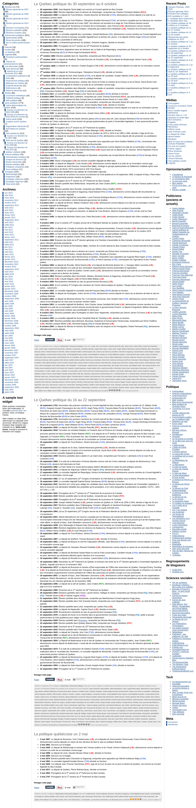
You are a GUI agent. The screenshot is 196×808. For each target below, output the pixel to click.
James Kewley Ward (104, 365)
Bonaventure (156, 349)
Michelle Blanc (178, 703)
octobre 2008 (10, 326)
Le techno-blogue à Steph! (181, 689)
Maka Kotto (177, 316)
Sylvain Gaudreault (180, 372)
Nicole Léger (177, 344)
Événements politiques (14, 35)
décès (81, 357)
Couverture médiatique (15, 95)
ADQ (97, 346)
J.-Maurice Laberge (92, 705)
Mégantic (152, 371)
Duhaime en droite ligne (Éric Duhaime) (178, 118)
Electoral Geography (181, 613)
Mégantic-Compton (40, 374)
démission (61, 697)
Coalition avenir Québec (16, 121)
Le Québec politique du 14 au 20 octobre (179, 33)
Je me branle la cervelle (182, 439)
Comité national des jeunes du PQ (181, 414)
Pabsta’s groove (179, 531)
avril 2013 (9, 210)
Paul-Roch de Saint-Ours (48, 716)
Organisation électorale (16, 126)
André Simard (178, 217)
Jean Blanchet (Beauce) (113, 705)
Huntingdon (72, 365)
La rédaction (10, 52)
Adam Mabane (104, 688)
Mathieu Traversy (179, 333)
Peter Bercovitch (133, 376)
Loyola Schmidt (138, 710)
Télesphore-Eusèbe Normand (71, 387)
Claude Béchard (139, 352)
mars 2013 (9, 212)
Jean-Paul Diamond (180, 296)
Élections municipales (15, 28)
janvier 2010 (10, 289)
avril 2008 (9, 340)
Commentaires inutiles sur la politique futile (182, 418)
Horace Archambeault (70, 705)
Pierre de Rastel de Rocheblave (148, 376)
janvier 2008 (10, 348)
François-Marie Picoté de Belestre (121, 699)
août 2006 (9, 389)
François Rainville (105, 699)
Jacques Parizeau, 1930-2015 (179, 8)
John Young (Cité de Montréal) (92, 708)
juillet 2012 (9, 225)
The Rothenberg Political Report (179, 668)
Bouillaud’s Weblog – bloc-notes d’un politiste (182, 586)
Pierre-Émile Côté (63, 379)
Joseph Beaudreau (80, 368)
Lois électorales (11, 66)
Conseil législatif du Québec (116, 354)
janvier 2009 (10, 318)
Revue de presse (13, 40)
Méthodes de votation (15, 83)
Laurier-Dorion (97, 710)
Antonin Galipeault (101, 794)
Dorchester (126, 357)
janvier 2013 (10, 217)
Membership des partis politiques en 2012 (178, 38)
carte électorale (12, 69)
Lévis (104, 710)
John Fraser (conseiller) (64, 708)
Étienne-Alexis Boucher (182, 266)
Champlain (98, 691)
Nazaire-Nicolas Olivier (136, 796)
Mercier (49, 374)
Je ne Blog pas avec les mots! (182, 442)
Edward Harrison (120, 697)
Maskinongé (128, 371)
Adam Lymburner (94, 688)
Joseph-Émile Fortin (54, 710)
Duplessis (133, 357)
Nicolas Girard (91, 713)
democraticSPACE (180, 610)
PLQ (100, 379)
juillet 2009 (9, 303)
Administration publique (16, 157)
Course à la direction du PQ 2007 (16, 137)
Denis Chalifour (89, 357)
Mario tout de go (179, 697)
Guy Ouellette (178, 288)
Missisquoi (87, 374)
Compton (157, 352)
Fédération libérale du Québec (63, 699)
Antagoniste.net (179, 398)
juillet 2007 (9, 363)
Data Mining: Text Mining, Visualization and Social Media (181, 606)
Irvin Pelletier (178, 292)
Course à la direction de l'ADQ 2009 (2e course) (16, 115)
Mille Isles (80, 374)
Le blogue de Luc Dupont (179, 620)
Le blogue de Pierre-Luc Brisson (182, 480)
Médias (8, 93)
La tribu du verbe (179, 467)
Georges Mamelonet (181, 279)
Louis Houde (120, 371)
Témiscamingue (85, 387)
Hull (67, 365)
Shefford (92, 385)
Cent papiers (173, 103)
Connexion (173, 722)
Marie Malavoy (178, 324)
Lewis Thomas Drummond (86, 371)
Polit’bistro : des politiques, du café (180, 635)
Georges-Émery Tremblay (130, 702)
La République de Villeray (180, 461)
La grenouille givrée (180, 454)
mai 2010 (9, 279)
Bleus (149, 349)
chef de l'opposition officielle (43, 694)
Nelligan (83, 713)
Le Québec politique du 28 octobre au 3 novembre (179, 24)
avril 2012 (9, 232)
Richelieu (80, 382)
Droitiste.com (178, 572)
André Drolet (177, 215)
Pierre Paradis (178, 357)
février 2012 (10, 237)
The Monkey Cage (180, 664)
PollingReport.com (180, 645)
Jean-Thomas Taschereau (73, 796)
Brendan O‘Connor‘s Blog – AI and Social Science (181, 591)
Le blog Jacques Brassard (179, 308)
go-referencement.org (181, 682)
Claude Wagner (149, 352)
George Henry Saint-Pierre (120, 363)
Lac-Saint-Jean (70, 710)
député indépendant (116, 357)
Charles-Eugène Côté (88, 352)
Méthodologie (11, 174)
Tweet (36, 340)
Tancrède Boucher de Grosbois (147, 385)
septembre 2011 (12, 240)
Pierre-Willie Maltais (92, 379)
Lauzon (58, 371)
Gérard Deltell (178, 281)
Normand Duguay (54, 376)
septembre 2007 (12, 357)
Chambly (92, 691)
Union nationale (113, 387)
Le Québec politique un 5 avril (179, 89)
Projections (10, 176)
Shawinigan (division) (82, 385)
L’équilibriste (177, 174)
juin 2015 (9, 193)
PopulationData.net (180, 649)
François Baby (72, 363)
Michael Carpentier (180, 699)
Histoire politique (13, 164)
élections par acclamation (93, 360)
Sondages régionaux (15, 181)
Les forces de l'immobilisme (178, 515)
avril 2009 (9, 311)
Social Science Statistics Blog (183, 659)
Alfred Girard (129, 346)
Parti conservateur (106, 376)
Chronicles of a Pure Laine (181, 409)
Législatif (8, 54)
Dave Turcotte (178, 256)
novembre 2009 (11, 294)
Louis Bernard (178, 523)
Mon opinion (177, 183)
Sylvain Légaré (45, 721)
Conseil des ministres (99, 694)
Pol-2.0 (175, 533)
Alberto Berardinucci (116, 688)
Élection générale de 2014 (17, 23)
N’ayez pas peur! (179, 705)
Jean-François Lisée (177, 132)
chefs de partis (56, 694)
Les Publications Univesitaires (179, 624)
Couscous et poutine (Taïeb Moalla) (180, 107)
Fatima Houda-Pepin (181, 268)
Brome (43, 352)
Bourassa (37, 352)
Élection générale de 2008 (17, 14)
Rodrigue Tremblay (63, 719)
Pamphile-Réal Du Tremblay (80, 376)
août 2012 (9, 222)
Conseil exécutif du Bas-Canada (56, 354)
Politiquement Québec (182, 538)
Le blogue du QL (179, 497)
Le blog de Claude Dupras (180, 470)
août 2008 (9, 330)
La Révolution (178, 464)
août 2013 (9, 208)
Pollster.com (177, 647)
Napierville (77, 713)
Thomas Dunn (66, 721)
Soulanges (118, 385)
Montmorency (95, 374)
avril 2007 (9, 370)
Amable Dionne (90, 794)
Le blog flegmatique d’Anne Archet (180, 476)
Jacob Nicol (101, 705)
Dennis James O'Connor (101, 357)
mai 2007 (9, 367)
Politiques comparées (15, 167)
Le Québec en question (182, 503)
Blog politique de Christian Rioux (179, 405)
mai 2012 (9, 230)
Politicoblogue (178, 536)
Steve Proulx (173, 153)
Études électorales (14, 162)
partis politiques (11, 103)
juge (83, 796)
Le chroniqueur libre (181, 179)
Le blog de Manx (179, 473)
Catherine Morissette (181, 240)
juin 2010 (9, 276)
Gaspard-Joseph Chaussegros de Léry (77, 702)
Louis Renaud (111, 710)
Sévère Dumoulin (129, 719)
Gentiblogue (177, 434)
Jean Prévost (124, 365)
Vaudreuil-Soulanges (106, 721)
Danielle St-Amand (180, 253)
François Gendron (180, 273)
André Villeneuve (179, 219)
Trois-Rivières (103, 387)
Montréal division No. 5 (122, 374)
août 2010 (9, 272)
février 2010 (10, 286)
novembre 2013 (11, 200)
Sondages (9, 172)
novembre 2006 (11, 382)
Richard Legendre (70, 382)
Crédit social (38, 357)
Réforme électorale (14, 90)
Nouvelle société (179, 529)
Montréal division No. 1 (107, 374)
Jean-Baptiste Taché (135, 365)
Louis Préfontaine (180, 525)
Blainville (144, 349)
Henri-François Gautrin (182, 290)
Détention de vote (180, 421)
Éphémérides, (65, 346)
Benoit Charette (179, 221)
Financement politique (15, 81)
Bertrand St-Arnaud (180, 225)
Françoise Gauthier (94, 363)
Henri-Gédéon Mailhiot (48, 705)
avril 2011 (9, 252)
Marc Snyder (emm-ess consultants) (182, 693)
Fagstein (172, 122)
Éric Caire (176, 264)
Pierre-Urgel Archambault (77, 379)
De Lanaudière (74, 357)
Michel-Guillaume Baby (121, 796)
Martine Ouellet (179, 329)
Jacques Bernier (92, 365)
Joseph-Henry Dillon (107, 368)
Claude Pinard (178, 247)
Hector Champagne (45, 365)
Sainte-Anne (62, 385)
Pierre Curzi (177, 352)
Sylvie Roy (176, 378)
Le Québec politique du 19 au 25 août (179, 75)
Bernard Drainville (180, 223)
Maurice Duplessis (143, 371)
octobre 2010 (10, 266)
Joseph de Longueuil (115, 708)
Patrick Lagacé (174, 148)
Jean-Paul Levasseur (148, 705)
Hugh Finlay (81, 705)
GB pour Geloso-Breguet (179, 431)
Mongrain (172, 139)
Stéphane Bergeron (180, 370)
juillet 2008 (9, 333)
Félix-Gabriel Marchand (49, 363)
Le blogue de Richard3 (182, 176)
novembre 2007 (11, 353)
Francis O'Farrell (62, 363)
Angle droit (177, 570)
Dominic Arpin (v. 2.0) (177, 115)
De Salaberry (54, 697)
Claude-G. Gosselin (68, 694)
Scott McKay (177, 365)
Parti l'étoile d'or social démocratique (130, 713)
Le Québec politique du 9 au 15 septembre (180, 61)
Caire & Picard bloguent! (183, 228)
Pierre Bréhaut (44, 800)
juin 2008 (9, 335)
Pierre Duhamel (175, 151)
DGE (8, 78)
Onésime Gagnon (65, 376)
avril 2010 (9, 281)
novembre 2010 (11, 264)
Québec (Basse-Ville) (98, 716)
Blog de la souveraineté (182, 402)
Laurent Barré (88, 710)
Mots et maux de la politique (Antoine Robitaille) (180, 142)
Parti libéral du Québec (16, 129)
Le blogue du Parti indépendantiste (180, 489)
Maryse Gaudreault (180, 331)
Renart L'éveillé (179, 189)
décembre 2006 (11, 380)
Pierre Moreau (178, 355)
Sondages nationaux (15, 179)
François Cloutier (82, 363)
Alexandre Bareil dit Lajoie (116, 346)
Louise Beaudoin (179, 314)
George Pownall (105, 702)
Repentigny (53, 719)
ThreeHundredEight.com (183, 671)
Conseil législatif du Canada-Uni (97, 354)
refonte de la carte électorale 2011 (14, 72)
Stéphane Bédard (180, 368)
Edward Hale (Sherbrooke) (106, 697)
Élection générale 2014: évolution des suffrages (178, 12)
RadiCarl (176, 542)
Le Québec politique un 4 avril (179, 93)
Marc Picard (177, 318)
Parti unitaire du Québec (120, 376)
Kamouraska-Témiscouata (139, 368)
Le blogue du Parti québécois (180, 493)
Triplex (175, 707)
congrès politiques (40, 354)
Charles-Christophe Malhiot (73, 352)
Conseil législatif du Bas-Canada (77, 354)
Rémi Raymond (46, 382)
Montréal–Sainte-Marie (66, 713)
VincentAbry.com (179, 710)
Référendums (11, 88)
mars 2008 (9, 343)
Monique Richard (179, 337)
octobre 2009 (10, 296)
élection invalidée (69, 360)
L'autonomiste (178, 445)
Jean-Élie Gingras (135, 705)
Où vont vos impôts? (177, 146)
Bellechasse (131, 349)
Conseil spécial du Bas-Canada (135, 354)
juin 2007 (9, 365)
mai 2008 (9, 338)
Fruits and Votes (179, 615)
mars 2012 (9, 234)
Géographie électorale (182, 617)
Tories (73, 721)
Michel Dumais (178, 701)
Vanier (97, 721)
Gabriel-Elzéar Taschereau (43, 702)
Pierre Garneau (39, 379)
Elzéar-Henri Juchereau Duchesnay (112, 360)
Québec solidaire (13, 152)
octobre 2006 (10, 385)
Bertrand (138, 349)
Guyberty (176, 436)
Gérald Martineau (150, 363)
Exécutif (8, 47)
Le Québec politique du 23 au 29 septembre (179, 52)
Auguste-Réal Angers (100, 349)
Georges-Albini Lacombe (136, 363)
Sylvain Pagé (133, 385)
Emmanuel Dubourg (181, 262)
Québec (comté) (120, 379)
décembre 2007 (11, 350)
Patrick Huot (177, 350)
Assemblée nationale (87, 349)
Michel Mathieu (56, 374)
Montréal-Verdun (135, 374)
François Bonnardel (180, 271)
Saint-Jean (111, 719)
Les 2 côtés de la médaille (179, 506)
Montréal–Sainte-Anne (41, 376)
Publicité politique (13, 98)
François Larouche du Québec (181, 427)
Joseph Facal (178, 299)
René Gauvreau (179, 359)
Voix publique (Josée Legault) (177, 162)
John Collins (52, 708)
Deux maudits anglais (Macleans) (177, 111)
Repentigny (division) (58, 382)
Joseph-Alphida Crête (93, 368)
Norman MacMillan (180, 348)
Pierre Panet (70, 716)
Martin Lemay (178, 327)
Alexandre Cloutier (180, 212)
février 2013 (10, 215)
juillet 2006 (9, 392)
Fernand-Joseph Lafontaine (81, 699)
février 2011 (10, 257)
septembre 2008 (12, 328)
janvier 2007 (10, 377)
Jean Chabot (115, 365)
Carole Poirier (178, 238)
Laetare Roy (79, 710)
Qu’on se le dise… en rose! (181, 186)
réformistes (143, 379)
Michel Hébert (174, 136)
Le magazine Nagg (180, 501)
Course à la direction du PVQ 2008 (16, 144)
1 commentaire (85, 800)
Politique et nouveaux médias (181, 639)
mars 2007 (9, 372)
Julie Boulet (117, 368)
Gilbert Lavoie (174, 129)
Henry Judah (59, 705)
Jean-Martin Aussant (181, 294)
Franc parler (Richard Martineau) (177, 125)
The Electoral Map (180, 662)
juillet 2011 (9, 244)
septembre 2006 (12, 387)
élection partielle (80, 360)
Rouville (128, 382)
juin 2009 (9, 306)
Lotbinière (112, 371)
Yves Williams (178, 712)
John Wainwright (77, 708)
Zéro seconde (178, 714)
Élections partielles (14, 30)
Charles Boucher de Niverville (55, 352)
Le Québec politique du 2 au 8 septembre (180, 66)
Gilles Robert (178, 284)
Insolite (8, 50)
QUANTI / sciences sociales (180, 652)
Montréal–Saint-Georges (148, 374)
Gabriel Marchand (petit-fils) (152, 699)
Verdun (127, 387)
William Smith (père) (134, 721)
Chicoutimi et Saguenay (126, 352)
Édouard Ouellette (91, 697)
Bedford (124, 349)
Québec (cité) (109, 716)
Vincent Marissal (175, 158)
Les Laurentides (73, 371)
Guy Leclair (177, 286)
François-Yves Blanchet (182, 275)
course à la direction (151, 354)
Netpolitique (177, 632)
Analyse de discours (14, 159)
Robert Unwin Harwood (112, 382)
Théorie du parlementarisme (11, 62)
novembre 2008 (11, 323)
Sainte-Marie (71, 385)
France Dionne (59, 796)
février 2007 (10, 375)
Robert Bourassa (88, 382)
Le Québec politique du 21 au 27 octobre (179, 29)
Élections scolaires (14, 33)
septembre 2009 (12, 298)
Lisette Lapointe (179, 312)
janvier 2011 (10, 259)
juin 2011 (9, 247)
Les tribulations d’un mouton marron (181, 519)
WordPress (173, 724)
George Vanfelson (116, 702)
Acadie (93, 346)
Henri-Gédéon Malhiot (58, 365)
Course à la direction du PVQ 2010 (16, 148)
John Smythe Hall (61, 368)
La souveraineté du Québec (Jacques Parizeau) (180, 303)
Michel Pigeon (178, 335)
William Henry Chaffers (54, 391)
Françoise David (179, 277)
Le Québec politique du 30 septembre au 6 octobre (75, 4)
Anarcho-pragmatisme (182, 393)
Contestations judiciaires (16, 76)
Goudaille (176, 684)
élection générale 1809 (56, 360)
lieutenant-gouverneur (101, 371)
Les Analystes (178, 512)
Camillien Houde (84, 691)
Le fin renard (177, 499)
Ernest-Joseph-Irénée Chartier (44, 699)
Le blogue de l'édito (176, 134)
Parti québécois (12, 133)
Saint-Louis (45, 385)
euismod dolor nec (19, 410)
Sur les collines (174, 156)
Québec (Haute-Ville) (132, 379)
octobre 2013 (10, 203)
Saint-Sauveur (53, 385)
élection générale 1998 (132, 697)
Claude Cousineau (180, 245)
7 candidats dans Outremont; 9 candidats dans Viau (180, 19)
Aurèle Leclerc (112, 349)
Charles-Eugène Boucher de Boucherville (115, 691)
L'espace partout (179, 451)
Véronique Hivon (179, 380)
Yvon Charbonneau (74, 800)
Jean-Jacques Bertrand (149, 365)
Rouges (122, 382)
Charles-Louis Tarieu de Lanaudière (107, 352)
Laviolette (64, 371)
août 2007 (9, 360)
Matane (135, 371)
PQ (103, 379)
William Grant (42, 391)
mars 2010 (9, 284)
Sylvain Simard (178, 376)
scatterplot (176, 656)
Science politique (12, 154)
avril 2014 (9, 195)
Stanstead (125, 385)
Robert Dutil (177, 361)
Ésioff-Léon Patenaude (131, 360)
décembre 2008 (11, 321)
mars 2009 (9, 313)
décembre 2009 (11, 291)
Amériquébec (178, 391)
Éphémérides (11, 38)
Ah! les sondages (179, 582)
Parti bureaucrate (95, 376)
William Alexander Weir (142, 387)
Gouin (141, 702)
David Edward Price (63, 357)
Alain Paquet (177, 210)
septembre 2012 (12, 220)
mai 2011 (9, 249)
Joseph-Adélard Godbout (130, 708)
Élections (9, 7)
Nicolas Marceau (101, 713)
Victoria (132, 387)
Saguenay (134, 382)
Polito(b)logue (178, 643)
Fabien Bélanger (144, 360)
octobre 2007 (10, 355)
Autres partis (11, 119)
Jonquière (71, 368)
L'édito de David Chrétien (179, 448)
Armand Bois (76, 349)
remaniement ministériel (139, 716)
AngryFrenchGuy (179, 395)
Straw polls (10, 184)
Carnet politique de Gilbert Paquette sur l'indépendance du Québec (181, 233)
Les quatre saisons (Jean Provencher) (180, 629)
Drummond (81, 697)
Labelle (53, 371)
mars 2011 (9, 254)
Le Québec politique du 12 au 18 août (179, 79)
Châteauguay (155, 691)
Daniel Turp (177, 251)
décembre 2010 (11, 262)
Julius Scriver (126, 368)
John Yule (105, 708)
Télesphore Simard (55, 387)
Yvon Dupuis (66, 391)
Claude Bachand (179, 243)
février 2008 (10, 345)
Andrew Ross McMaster (150, 346)
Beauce (41, 691)
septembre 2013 (12, 205)
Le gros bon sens (179, 181)
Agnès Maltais (178, 208)
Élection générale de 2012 (17, 18)
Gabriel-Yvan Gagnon (58, 702)
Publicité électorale (14, 85)
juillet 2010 (9, 274)
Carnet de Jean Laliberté (179, 601)
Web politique (11, 100)
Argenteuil (68, 349)
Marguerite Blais (179, 320)
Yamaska (144, 721)
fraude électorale (106, 363)
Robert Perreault (99, 382)
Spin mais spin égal (180, 548)
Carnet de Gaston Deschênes (180, 596)
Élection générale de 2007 (17, 9)
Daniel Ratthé (178, 249)
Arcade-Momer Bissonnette (56, 349)
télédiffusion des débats (42, 387)
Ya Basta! (176, 555)
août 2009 (9, 301)
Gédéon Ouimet (94, 702)
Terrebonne (94, 387)
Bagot (119, 349)
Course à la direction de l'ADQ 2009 (16, 111)
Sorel (112, 385)
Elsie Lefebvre (155, 697)
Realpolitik (176, 544)
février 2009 (10, 316)
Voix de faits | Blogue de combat (182, 552)
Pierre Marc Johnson (51, 379)
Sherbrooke (144, 719)
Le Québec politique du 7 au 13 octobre (180, 43)
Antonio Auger (43, 349)
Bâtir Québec (178, 400)
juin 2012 (9, 227)
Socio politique (12, 169)
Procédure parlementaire (16, 57)
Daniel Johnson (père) (50, 357)
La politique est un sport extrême (182, 457)
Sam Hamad (177, 363)
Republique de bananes (182, 546)
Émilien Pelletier (179, 260)
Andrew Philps (137, 346)
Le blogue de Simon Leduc (181, 485)
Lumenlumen (178, 527)
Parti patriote (146, 713)
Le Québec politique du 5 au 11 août (180, 84)
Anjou (36, 349)
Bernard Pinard (62, 691)
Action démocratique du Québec (15, 106)
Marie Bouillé (178, 322)
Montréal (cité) (54, 713)
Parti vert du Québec (15, 140)
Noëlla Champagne (180, 346)
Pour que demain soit (181, 540)
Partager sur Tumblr (50, 339)
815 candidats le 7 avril (178, 16)
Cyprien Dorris (44, 697)
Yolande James (152, 721)
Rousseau (82, 620)
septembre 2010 (12, 269)
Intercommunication (180, 686)
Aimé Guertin (103, 346)
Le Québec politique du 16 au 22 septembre (69, 400)
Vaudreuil (121, 387)
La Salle (47, 371)
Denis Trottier (178, 258)
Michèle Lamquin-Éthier (69, 374)
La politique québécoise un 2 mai (61, 734)
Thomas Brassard (56, 721)
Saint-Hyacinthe (143, 382)
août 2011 (9, 242)
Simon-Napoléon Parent (102, 385)
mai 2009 (9, 308)
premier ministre (110, 379)
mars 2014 (9, 198)
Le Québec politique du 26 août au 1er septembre (179, 70)
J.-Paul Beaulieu (82, 365)
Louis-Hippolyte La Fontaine (124, 710)
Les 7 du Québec (179, 510)
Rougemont (73, 719)
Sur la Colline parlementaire (18, 42)
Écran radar (177, 423)
